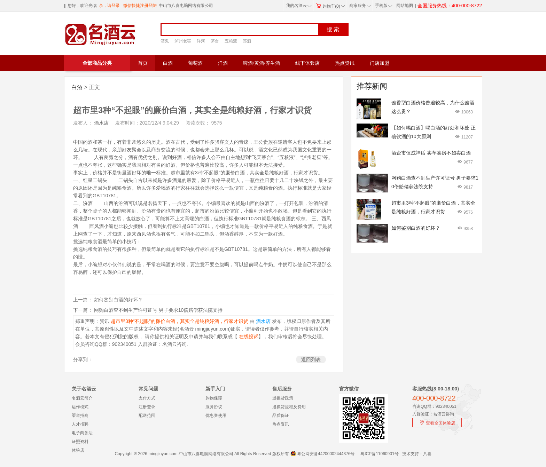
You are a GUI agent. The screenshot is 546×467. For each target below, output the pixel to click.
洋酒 (223, 63)
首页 (143, 63)
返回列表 (311, 359)
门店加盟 (379, 63)
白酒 (168, 63)
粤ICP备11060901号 (379, 453)
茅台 (215, 41)
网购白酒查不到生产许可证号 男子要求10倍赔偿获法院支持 (158, 310)
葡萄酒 (195, 63)
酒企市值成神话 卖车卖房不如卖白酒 (431, 153)
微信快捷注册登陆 (140, 5)
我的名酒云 (299, 5)
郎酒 (247, 41)
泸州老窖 (182, 41)
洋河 (201, 41)
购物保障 (213, 398)
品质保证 (280, 415)
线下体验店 (307, 63)
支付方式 (147, 398)
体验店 (78, 450)
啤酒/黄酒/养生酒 (261, 63)
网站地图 (404, 5)
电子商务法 (82, 432)
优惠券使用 (215, 415)
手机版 (383, 5)
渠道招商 (80, 415)
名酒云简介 (82, 398)
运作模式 (80, 406)
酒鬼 (165, 41)
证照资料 (80, 441)
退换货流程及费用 (289, 406)
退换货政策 (282, 398)
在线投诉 (247, 336)
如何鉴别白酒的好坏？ (118, 299)
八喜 (427, 453)
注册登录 (147, 406)
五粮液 (231, 41)
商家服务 (360, 5)
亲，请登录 (109, 5)
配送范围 (147, 415)
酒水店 (101, 123)
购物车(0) (330, 6)
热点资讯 (344, 63)
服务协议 (213, 406)
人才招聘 (80, 424)
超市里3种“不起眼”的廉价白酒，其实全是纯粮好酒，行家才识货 (178, 321)
